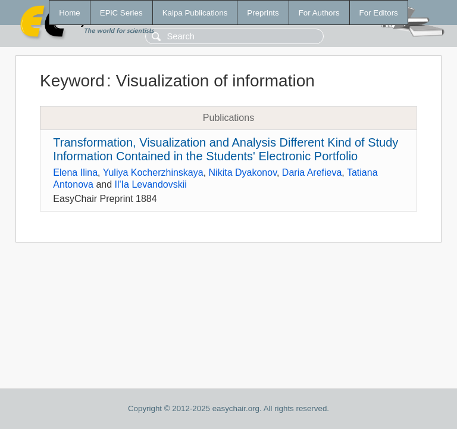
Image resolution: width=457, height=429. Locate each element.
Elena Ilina (75, 172)
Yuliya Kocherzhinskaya (153, 172)
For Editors (378, 12)
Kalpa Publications (195, 12)
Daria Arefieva (312, 172)
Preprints (262, 12)
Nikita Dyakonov (243, 172)
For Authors (319, 12)
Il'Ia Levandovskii (151, 184)
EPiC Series (121, 12)
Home (69, 12)
